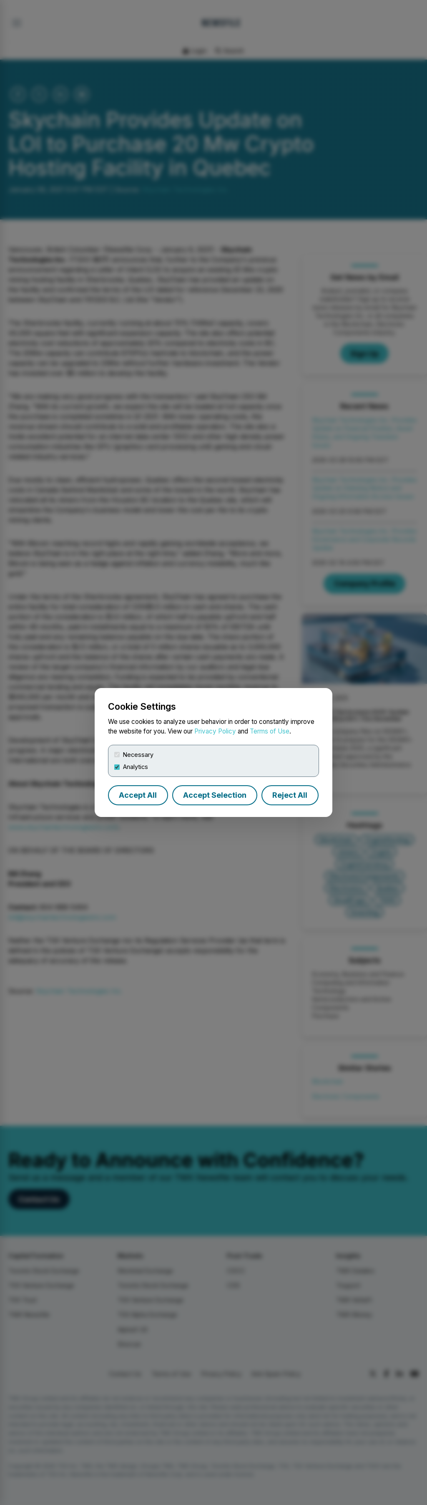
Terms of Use (269, 731)
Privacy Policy (215, 731)
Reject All (289, 795)
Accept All (138, 795)
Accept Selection (214, 795)
